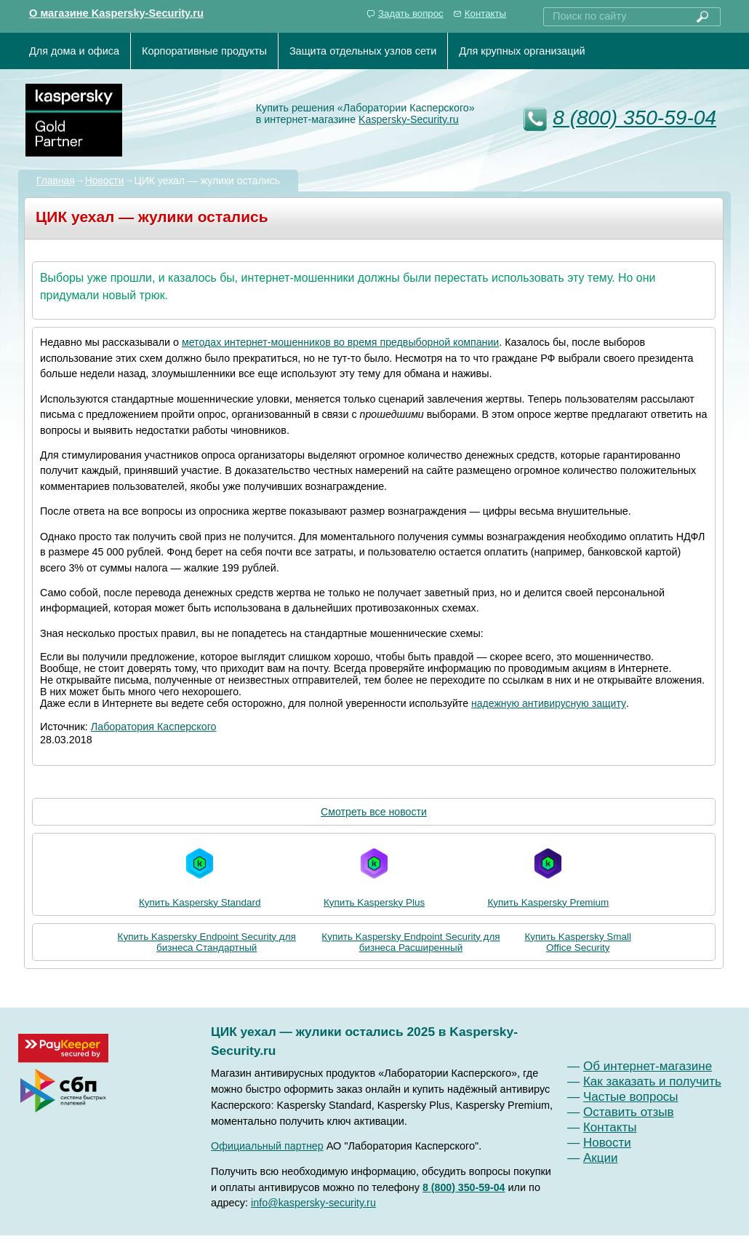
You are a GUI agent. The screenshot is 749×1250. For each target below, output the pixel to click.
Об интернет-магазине (647, 1066)
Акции (600, 1158)
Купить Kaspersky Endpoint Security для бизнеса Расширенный (410, 942)
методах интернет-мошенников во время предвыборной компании (340, 342)
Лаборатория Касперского (154, 726)
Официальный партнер (267, 1146)
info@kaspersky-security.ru (313, 1203)
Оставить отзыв (628, 1112)
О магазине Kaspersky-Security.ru (116, 13)
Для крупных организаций (522, 51)
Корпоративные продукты (204, 51)
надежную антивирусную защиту (548, 703)
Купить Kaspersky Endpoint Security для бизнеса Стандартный (207, 942)
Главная (55, 180)
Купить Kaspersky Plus (374, 874)
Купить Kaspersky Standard (200, 874)
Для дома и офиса (74, 51)
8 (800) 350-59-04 (634, 117)
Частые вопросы (630, 1097)
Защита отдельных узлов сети (362, 51)
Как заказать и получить (652, 1081)
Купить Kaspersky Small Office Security (577, 942)
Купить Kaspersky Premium (548, 874)
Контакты (485, 13)
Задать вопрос (411, 13)
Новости (104, 180)
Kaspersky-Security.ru (409, 119)
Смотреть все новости (374, 812)
